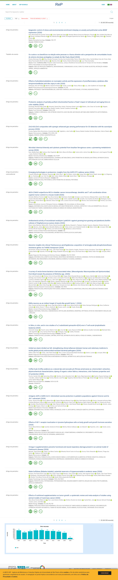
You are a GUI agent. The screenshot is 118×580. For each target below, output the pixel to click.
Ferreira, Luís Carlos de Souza (55, 228)
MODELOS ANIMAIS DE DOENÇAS (62, 208)
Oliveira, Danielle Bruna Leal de (91, 404)
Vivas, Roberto (69, 249)
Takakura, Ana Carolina (41, 453)
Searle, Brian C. (73, 176)
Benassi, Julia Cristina (69, 473)
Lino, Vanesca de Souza (103, 402)
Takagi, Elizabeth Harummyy (61, 251)
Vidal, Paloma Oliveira (59, 404)
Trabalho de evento (12, 54)
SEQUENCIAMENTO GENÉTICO (75, 481)
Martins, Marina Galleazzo (69, 427)
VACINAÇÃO (57, 409)
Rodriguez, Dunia (105, 199)
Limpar (111, 18)
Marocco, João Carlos (53, 279)
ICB (52, 40)
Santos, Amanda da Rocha (100, 400)
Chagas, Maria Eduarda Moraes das (73, 276)
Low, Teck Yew (45, 176)
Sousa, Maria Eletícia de (73, 305)
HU (45, 503)
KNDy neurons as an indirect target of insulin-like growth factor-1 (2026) (55, 303)
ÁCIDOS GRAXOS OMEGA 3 (59, 457)
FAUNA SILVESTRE (90, 66)
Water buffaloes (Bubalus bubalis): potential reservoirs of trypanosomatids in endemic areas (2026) (65, 471)
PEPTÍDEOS (85, 311)
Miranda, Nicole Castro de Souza (70, 451)
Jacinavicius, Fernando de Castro (61, 285)
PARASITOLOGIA (39, 180)
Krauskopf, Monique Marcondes (38, 106)
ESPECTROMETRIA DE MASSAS (81, 157)
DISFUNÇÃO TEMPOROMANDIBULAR (44, 89)
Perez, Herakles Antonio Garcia (61, 475)
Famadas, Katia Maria (48, 283)
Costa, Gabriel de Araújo (59, 34)
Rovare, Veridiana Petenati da (39, 36)
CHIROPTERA (77, 288)
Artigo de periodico (12, 30)
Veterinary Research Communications (43, 287)
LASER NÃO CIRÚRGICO (62, 89)
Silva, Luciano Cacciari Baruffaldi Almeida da (71, 352)
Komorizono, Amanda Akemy (49, 131)
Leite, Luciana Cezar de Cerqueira (70, 200)
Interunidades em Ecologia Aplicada (43, 64)
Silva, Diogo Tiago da (55, 473)
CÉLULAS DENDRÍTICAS (95, 206)
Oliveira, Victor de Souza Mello (52, 276)
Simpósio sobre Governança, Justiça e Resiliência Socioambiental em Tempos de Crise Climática (74, 62)
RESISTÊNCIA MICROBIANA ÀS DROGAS (70, 257)
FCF (55, 40)
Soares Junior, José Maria (36, 502)
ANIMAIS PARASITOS (67, 288)
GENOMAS (85, 257)
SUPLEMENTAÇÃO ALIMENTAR (76, 457)
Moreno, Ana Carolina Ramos (90, 200)
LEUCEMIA (47, 335)
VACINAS (76, 206)
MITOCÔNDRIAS (102, 112)
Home (8, 4)
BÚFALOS (31, 483)
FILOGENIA (71, 259)
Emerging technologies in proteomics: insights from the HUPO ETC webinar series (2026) (61, 172)
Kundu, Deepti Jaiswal (95, 174)
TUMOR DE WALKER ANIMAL (58, 507)
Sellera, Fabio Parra (93, 251)
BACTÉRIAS (93, 157)
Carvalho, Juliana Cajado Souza (38, 378)
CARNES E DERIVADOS (40, 112)
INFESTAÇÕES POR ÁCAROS (52, 288)
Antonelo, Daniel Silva (55, 106)
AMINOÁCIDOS (60, 434)
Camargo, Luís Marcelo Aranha (93, 281)
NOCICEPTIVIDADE (75, 89)
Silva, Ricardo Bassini (98, 285)
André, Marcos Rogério (95, 283)
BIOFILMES (78, 232)
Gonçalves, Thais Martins (96, 249)
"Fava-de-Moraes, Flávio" (39, 19)
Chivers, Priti (90, 36)
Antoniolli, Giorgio (34, 330)
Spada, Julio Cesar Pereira (104, 473)
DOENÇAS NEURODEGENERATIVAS (46, 459)
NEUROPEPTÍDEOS (93, 89)
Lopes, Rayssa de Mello (74, 330)
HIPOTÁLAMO (62, 311)
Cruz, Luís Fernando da (35, 276)
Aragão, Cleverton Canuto (81, 249)
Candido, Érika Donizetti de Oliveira (40, 404)
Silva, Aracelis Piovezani (51, 59)
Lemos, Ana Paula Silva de (78, 251)
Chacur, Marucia (78, 85)
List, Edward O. (83, 427)
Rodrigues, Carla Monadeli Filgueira (41, 475)
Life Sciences (37, 430)
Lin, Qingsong (108, 174)
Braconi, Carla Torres (70, 402)
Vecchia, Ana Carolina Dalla (66, 59)
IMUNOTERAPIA (77, 208)
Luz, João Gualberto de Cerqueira (94, 85)
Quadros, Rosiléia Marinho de (64, 283)
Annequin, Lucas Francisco (82, 197)
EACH (52, 381)
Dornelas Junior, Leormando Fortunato (58, 278)
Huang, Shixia (83, 174)
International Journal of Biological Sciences (45, 204)
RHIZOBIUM (52, 259)
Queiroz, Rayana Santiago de (102, 376)
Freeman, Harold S (104, 378)
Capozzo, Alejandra (92, 225)
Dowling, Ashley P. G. (81, 283)
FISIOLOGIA (44, 311)
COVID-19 (64, 409)
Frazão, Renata (76, 307)
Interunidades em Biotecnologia (76, 204)
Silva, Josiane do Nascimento (37, 305)
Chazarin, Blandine (34, 174)
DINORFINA (77, 311)
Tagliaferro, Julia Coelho (66, 131)
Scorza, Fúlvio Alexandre (89, 451)
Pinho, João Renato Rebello (73, 404)
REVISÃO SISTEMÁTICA (43, 507)
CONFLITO (81, 66)
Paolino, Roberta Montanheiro (71, 61)
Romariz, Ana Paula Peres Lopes (38, 473)
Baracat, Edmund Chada (103, 500)
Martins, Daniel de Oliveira (53, 85)
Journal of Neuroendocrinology (42, 309)
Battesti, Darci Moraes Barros (81, 285)
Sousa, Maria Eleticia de (35, 427)
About (14, 4)
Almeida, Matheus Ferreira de (37, 197)
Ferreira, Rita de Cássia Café (37, 228)
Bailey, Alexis (99, 36)
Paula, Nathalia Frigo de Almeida (82, 475)
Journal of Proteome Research (41, 178)
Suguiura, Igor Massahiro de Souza (97, 278)
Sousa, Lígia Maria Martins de (56, 305)
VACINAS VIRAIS (49, 409)
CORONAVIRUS (99, 409)
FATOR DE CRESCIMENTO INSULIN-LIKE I (52, 432)
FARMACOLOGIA (38, 42)
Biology (35, 503)
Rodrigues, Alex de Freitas (36, 85)
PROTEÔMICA (33, 114)
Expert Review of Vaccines (40, 407)
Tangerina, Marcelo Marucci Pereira (77, 378)
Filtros (8, 18)
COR (49, 112)
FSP (52, 503)
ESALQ (30, 64)
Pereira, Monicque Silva (35, 59)
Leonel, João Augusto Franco (86, 473)
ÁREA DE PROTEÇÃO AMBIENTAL (43, 66)
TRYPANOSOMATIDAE (60, 481)
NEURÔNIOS (70, 311)
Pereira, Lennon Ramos (37, 200)
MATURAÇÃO (76, 112)
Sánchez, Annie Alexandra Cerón (66, 376)
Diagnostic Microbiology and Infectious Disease (46, 255)
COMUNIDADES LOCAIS (70, 66)
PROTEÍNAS (74, 180)
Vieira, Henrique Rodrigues (89, 305)
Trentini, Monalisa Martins (36, 199)
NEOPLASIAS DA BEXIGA (51, 206)
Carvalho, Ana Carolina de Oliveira (89, 199)
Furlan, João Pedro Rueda (56, 249)
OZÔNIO (41, 135)
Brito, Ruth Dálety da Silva (83, 400)
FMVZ (73, 255)
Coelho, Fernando (75, 331)
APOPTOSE (60, 335)
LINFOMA (53, 335)
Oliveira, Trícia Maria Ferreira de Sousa (41, 477)
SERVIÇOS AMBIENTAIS (40, 68)
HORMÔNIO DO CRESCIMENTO (85, 432)
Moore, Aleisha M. (51, 307)
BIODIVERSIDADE (58, 66)
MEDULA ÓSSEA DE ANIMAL (83, 335)
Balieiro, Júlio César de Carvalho (91, 106)
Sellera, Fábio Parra (34, 352)
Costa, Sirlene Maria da (35, 379)
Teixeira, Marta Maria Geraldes (101, 475)
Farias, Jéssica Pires (34, 400)
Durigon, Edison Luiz (42, 406)
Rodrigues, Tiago (62, 331)
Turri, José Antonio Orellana (56, 500)
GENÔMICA (78, 259)
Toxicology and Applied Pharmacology (44, 333)
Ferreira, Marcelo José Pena (57, 378)
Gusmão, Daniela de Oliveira (52, 427)
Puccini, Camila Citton (35, 376)
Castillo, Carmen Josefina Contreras (65, 108)
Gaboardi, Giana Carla (52, 200)
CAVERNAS (58, 157)
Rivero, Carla (32, 225)
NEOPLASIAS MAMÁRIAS (48, 505)
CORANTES (37, 383)
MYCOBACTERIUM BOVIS (66, 206)
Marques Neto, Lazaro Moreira (98, 197)
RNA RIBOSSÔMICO (42, 259)
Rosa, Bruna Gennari (53, 197)
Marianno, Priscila (89, 34)
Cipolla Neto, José (89, 500)
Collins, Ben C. (60, 174)
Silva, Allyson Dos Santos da (81, 279)
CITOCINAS (84, 89)
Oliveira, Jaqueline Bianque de (58, 281)
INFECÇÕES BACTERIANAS (84, 356)
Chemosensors (37, 133)
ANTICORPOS (71, 409)
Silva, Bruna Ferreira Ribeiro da (37, 500)
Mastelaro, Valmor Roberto (102, 131)
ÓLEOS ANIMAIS (71, 507)
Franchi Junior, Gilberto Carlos (49, 330)
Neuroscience (37, 455)
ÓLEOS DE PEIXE (81, 507)
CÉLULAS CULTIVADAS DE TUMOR (66, 505)
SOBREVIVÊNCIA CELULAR (51, 159)
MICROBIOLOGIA (39, 206)
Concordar (104, 573)
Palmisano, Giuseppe (86, 176)
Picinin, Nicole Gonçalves (56, 225)
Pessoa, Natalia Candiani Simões (84, 131)
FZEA (55, 479)
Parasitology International (40, 479)
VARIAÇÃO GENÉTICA (82, 409)
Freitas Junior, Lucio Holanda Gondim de (76, 227)
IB (55, 381)
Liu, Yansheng (34, 176)
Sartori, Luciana (90, 352)
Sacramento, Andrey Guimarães (37, 249)
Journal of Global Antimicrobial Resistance (45, 230)
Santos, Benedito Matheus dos (53, 227)
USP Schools (23, 4)
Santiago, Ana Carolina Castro (37, 278)
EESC (52, 133)
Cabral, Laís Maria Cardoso (51, 451)
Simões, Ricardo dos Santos (74, 500)
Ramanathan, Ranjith (49, 108)
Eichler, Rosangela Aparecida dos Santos (73, 36)
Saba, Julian (54, 176)
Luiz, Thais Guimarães (88, 61)
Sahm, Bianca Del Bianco (66, 152)
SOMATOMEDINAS (70, 432)
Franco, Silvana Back (80, 59)
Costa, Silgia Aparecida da (84, 376)
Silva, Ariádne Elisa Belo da (104, 34)
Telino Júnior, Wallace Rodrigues (100, 279)
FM (65, 333)
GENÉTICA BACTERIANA (51, 257)
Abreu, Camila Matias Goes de (94, 59)
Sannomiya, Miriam (48, 376)
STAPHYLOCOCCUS (69, 232)
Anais (34, 62)
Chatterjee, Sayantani (47, 174)
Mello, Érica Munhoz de (78, 278)
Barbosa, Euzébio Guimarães (92, 330)
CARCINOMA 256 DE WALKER (95, 507)
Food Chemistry (37, 110)
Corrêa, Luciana (66, 85)
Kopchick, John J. (95, 427)
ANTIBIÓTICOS (58, 232)
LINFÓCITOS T (84, 206)
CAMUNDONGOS (48, 208)
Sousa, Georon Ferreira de (54, 402)
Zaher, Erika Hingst (44, 285)
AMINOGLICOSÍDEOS (62, 259)
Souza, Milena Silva (48, 400)
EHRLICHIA (85, 288)
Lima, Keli (63, 330)
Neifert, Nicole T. (40, 307)
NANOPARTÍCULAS (50, 135)
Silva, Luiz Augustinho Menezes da (38, 281)
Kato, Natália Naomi (34, 152)
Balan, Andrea (94, 227)
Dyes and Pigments (38, 381)
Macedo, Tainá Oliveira (35, 451)
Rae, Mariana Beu (54, 36)
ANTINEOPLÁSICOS (103, 157)
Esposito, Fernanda (45, 251)
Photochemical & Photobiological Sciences (45, 87)
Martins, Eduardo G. (71, 225)
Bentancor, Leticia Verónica (73, 228)
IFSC (49, 133)
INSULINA (32, 313)
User (103, 4)
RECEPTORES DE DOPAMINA (47, 434)
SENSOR (36, 135)
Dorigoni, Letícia (65, 279)
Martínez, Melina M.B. (42, 225)
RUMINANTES (38, 483)
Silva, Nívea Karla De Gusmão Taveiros (39, 34)
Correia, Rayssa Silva (34, 131)
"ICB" (17, 19)
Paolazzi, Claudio (82, 225)
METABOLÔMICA (66, 157)
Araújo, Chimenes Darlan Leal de (71, 106)
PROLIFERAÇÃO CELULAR (36, 159)
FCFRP (58, 156)
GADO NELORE (68, 112)
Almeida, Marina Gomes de (76, 34)
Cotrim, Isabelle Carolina (70, 199)
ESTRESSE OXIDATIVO (57, 112)
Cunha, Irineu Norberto (76, 281)
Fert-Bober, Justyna (71, 174)
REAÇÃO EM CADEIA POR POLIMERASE (96, 481)
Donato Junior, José (63, 307)
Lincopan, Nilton (104, 227)
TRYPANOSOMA (48, 481)
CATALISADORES (49, 232)
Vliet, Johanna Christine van (53, 199)
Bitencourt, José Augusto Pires (101, 152)
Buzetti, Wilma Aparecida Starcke (64, 477)
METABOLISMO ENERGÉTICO (89, 112)
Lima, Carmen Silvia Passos (48, 331)
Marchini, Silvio (56, 61)
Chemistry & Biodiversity (40, 156)
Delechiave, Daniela (66, 197)
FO (64, 87)
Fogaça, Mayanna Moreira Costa (65, 400)
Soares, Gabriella (90, 276)
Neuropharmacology (39, 40)
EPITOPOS (92, 409)
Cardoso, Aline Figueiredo (49, 152)
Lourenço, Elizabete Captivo (36, 279)
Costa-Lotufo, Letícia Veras (82, 152)
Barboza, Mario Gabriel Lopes (86, 402)
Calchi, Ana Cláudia (102, 276)
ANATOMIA (37, 311)
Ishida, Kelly (93, 378)
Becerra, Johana (38, 227)
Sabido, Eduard (63, 176)
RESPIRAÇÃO (60, 459)
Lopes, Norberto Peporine (36, 154)
